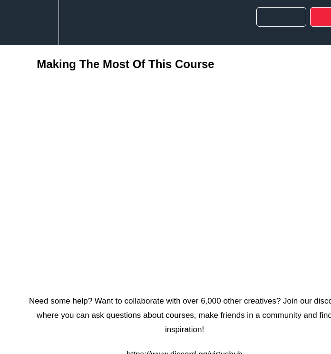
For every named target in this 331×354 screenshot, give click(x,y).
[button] (11, 22)
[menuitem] (40, 22)
